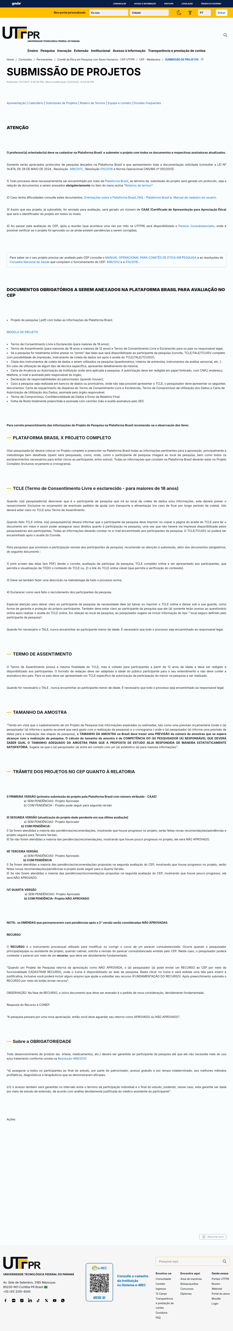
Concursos (186, 1288)
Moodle (216, 1298)
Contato (160, 1284)
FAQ (158, 1317)
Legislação (187, 4)
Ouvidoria (161, 1312)
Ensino (32, 51)
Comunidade (163, 1279)
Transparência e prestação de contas (177, 51)
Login (215, 1303)
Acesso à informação (145, 4)
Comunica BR (119, 4)
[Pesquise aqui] (189, 1261)
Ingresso (161, 1288)
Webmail (217, 1288)
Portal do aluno (221, 1293)
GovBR (16, 3)
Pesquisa (48, 51)
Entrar (221, 12)
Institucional (100, 51)
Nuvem (216, 1284)
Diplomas (185, 1293)
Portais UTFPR (220, 1279)
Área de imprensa (191, 1279)
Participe (168, 4)
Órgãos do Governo (211, 4)
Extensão (81, 51)
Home (31, 59)
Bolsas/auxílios (189, 1284)
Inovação (64, 51)
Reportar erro (191, 1237)
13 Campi (161, 1293)
